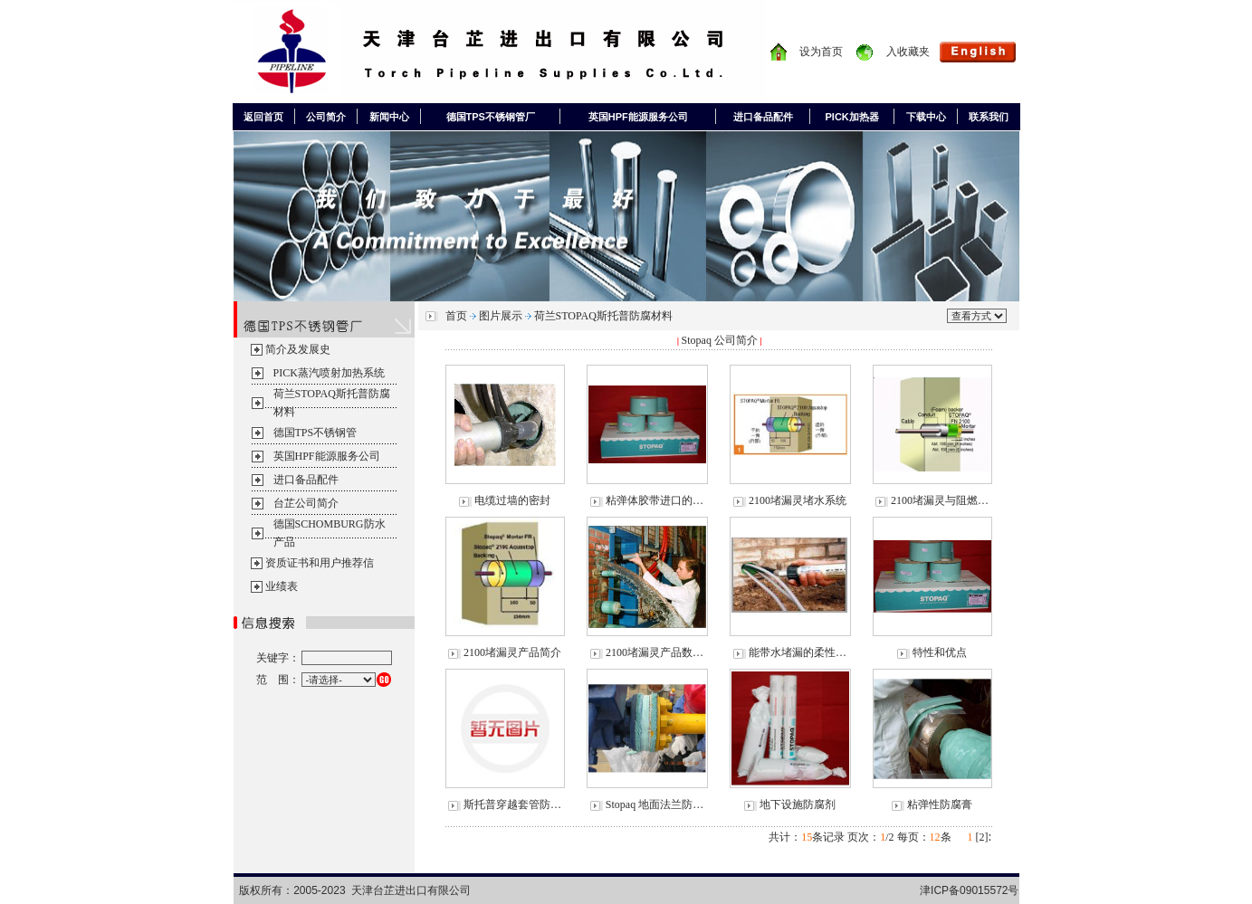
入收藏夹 (908, 51)
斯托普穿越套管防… (512, 804)
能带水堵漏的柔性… (797, 652)
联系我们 (988, 116)
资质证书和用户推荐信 (319, 563)
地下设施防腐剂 (798, 804)
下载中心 (926, 116)
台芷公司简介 (306, 503)
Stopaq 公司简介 (720, 340)
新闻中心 (389, 116)
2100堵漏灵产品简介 (512, 652)
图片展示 (500, 315)
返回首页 (263, 116)
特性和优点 (940, 652)
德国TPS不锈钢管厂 (490, 116)
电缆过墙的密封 (512, 500)
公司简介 (326, 116)
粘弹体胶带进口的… (654, 500)
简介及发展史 (297, 349)
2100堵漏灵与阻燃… (940, 500)
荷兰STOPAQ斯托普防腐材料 (603, 315)
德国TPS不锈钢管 (315, 432)
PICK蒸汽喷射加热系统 (329, 372)
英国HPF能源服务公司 (638, 116)
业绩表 (281, 586)
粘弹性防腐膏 (939, 804)
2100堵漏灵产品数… (654, 652)
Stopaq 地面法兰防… (654, 804)
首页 (456, 315)
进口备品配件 (763, 116)
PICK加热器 (852, 116)
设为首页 (821, 51)
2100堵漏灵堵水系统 (797, 500)
